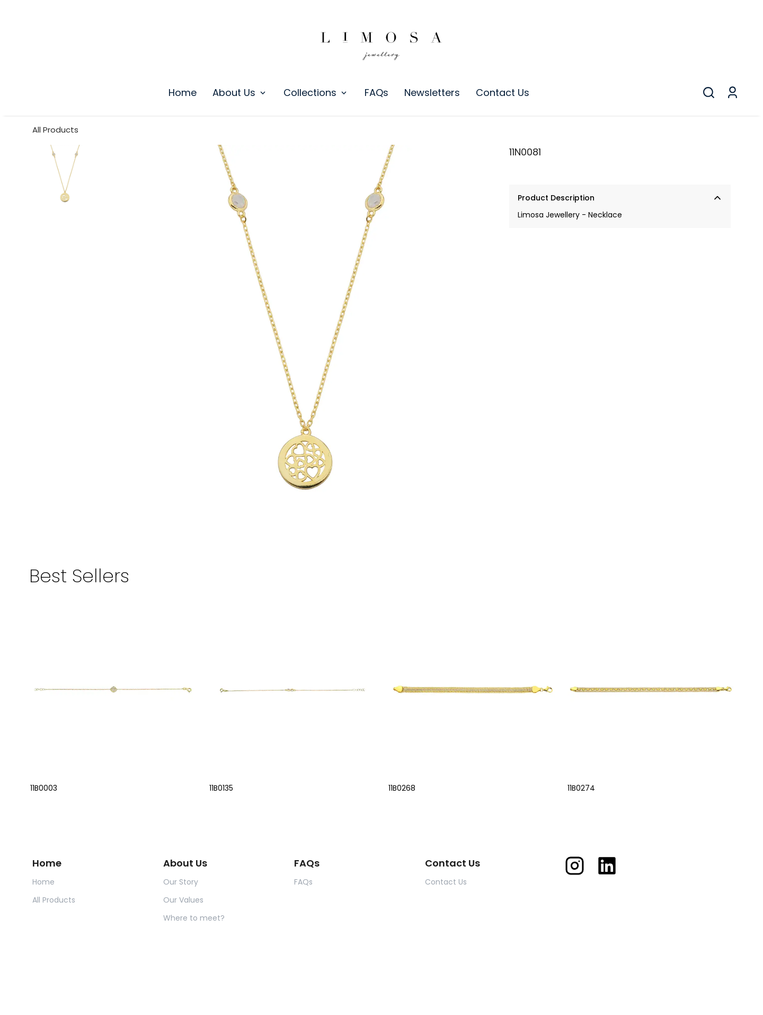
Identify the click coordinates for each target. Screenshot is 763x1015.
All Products (55, 129)
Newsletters (432, 92)
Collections (316, 92)
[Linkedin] (607, 866)
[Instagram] (574, 866)
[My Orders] (732, 92)
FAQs (376, 92)
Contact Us (502, 92)
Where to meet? (194, 918)
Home (182, 92)
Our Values (183, 900)
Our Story (180, 882)
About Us (240, 92)
